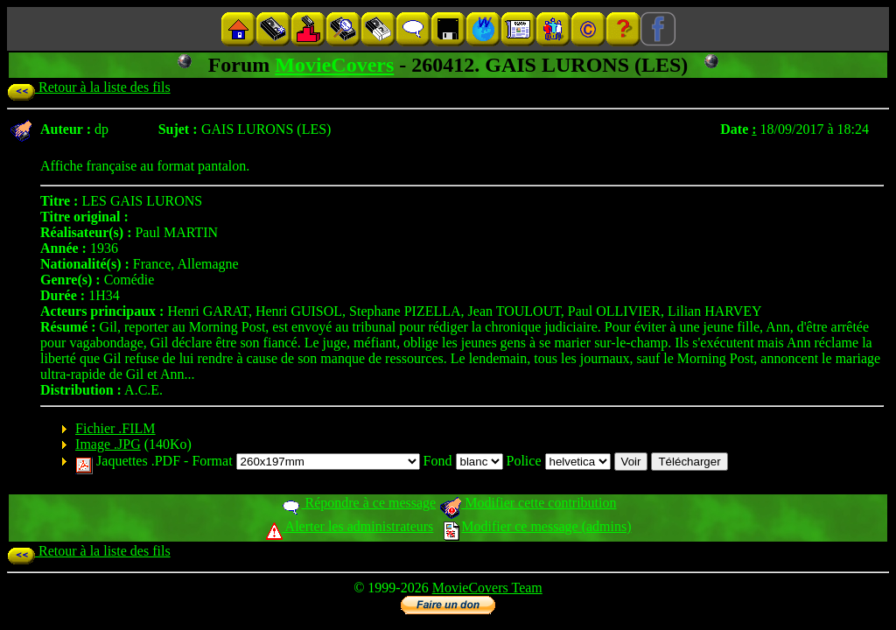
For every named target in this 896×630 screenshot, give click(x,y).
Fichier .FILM (115, 428)
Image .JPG (108, 444)
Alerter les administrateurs (349, 526)
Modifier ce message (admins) (537, 526)
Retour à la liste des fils (89, 87)
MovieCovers (334, 64)
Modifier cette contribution (527, 502)
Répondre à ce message (358, 502)
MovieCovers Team (487, 587)
